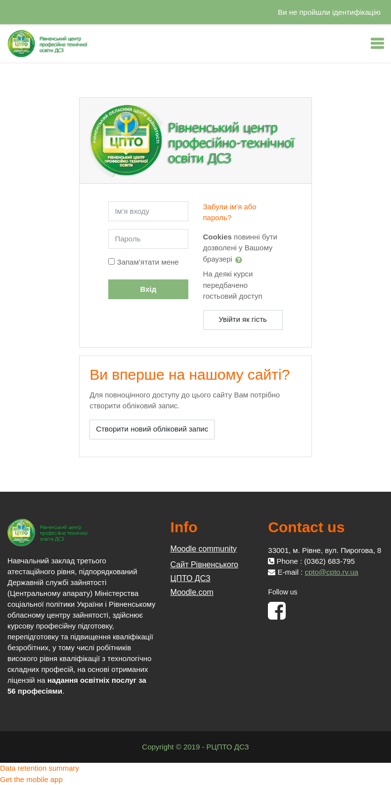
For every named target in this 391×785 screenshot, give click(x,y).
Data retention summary (39, 768)
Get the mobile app (31, 779)
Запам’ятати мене (148, 262)
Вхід (148, 289)
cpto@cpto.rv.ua (331, 572)
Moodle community (204, 549)
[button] (240, 259)
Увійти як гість (242, 319)
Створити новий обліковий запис (152, 429)
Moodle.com (192, 592)
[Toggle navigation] (377, 43)
